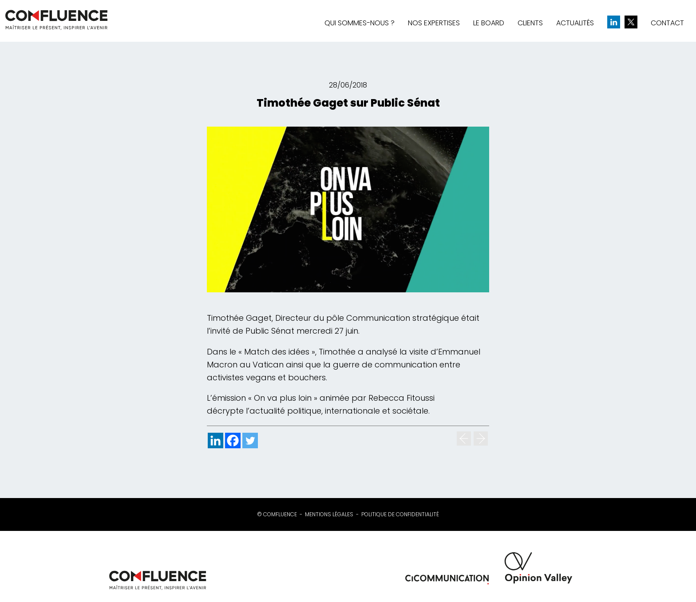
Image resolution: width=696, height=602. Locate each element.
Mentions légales (329, 514)
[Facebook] (233, 440)
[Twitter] (250, 440)
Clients (530, 23)
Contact (667, 23)
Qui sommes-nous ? (359, 23)
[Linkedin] (215, 440)
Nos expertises (434, 23)
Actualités (575, 23)
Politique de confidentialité (400, 514)
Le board (488, 23)
